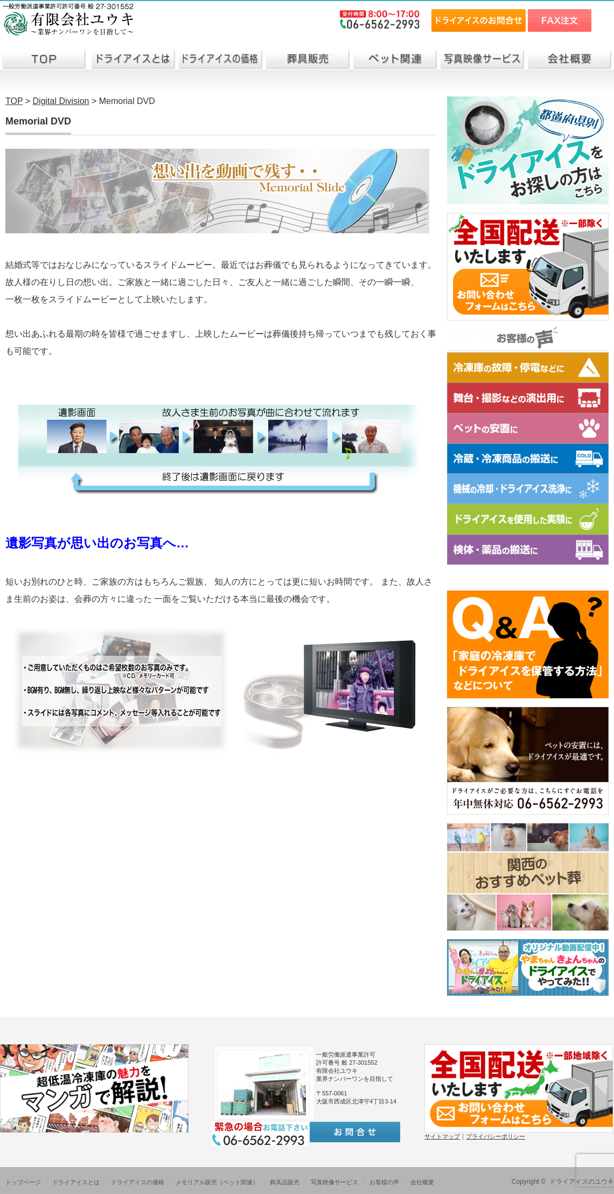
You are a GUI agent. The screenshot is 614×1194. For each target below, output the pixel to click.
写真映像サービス (334, 1182)
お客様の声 (384, 1182)
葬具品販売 (284, 1182)
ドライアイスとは (76, 1182)
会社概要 (422, 1182)
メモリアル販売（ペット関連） (217, 1182)
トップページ (23, 1182)
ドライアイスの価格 (137, 1182)
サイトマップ (442, 1136)
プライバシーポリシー (495, 1136)
